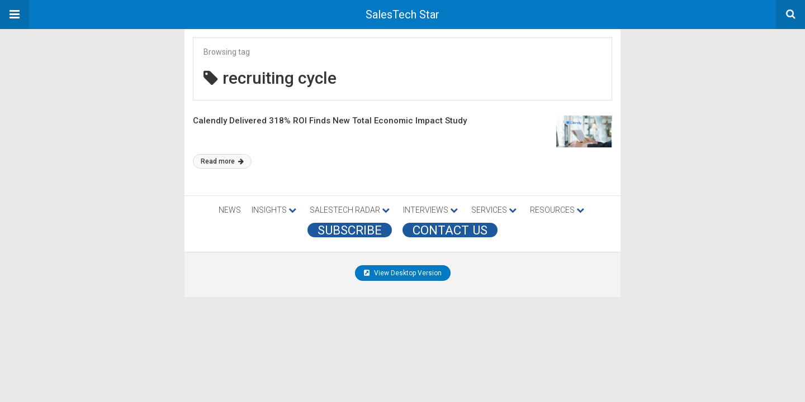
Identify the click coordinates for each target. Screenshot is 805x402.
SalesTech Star (402, 14)
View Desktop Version (403, 273)
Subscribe (350, 230)
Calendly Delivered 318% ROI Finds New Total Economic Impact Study (330, 121)
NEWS (230, 209)
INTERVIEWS (430, 209)
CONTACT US (450, 230)
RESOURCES (557, 209)
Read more (222, 161)
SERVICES (494, 209)
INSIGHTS (274, 209)
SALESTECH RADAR (350, 209)
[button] (14, 14)
